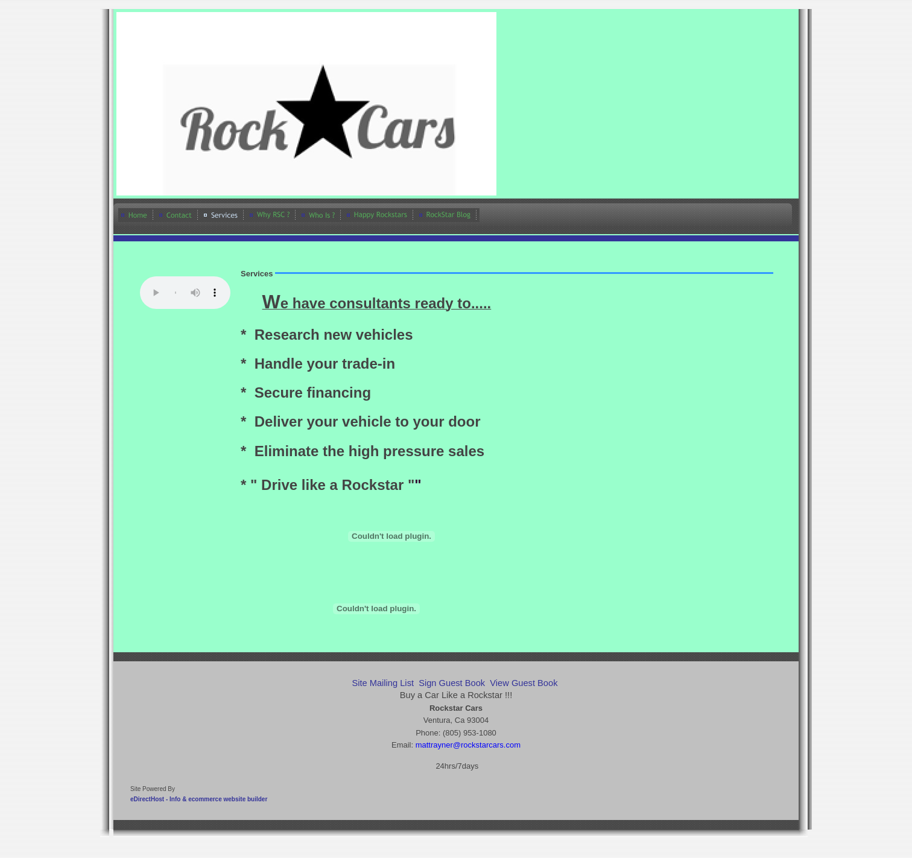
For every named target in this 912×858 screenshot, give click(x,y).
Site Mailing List (383, 683)
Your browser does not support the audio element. (185, 292)
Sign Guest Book (452, 683)
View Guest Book (523, 683)
